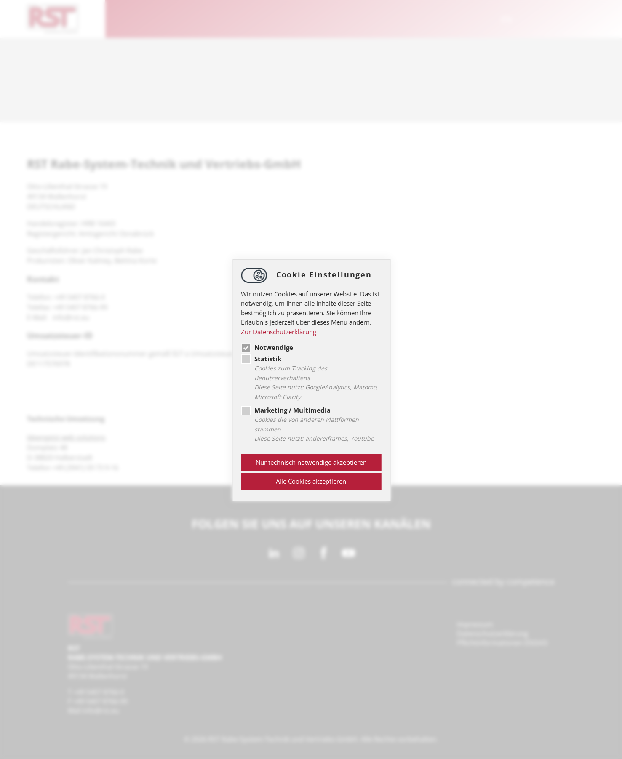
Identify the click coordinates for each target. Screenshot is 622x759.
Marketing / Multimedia (286, 410)
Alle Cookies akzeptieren (311, 481)
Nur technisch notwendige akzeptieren (311, 462)
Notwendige (267, 347)
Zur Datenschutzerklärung (278, 332)
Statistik (261, 358)
